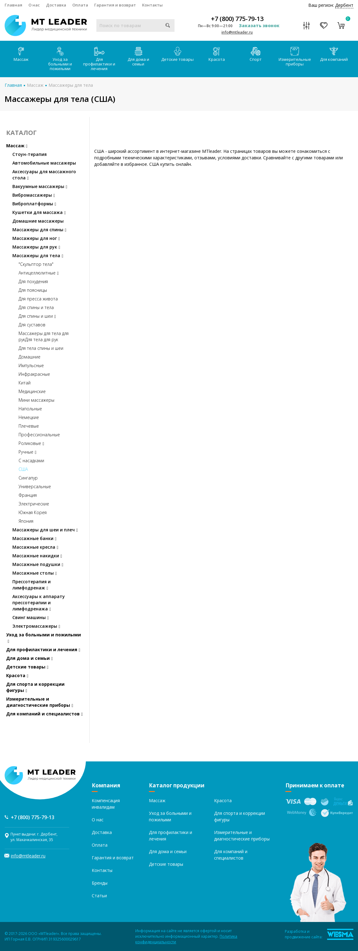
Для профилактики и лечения (99, 59)
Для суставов (32, 325)
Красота (216, 54)
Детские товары (177, 54)
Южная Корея (33, 512)
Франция (28, 495)
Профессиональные (39, 435)
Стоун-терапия (29, 154)
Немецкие (29, 417)
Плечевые (29, 426)
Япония (26, 521)
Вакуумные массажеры (39, 186)
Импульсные (31, 365)
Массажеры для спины (39, 230)
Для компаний (334, 54)
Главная (13, 5)
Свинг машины (30, 617)
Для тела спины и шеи (41, 348)
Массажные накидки (37, 556)
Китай (25, 383)
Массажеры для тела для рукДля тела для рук (44, 336)
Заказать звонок (259, 25)
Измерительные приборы (295, 57)
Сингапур (28, 478)
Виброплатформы (34, 204)
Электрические (34, 504)
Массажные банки (34, 538)
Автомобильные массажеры (44, 163)
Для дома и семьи (138, 57)
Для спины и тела (36, 307)
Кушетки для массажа (39, 212)
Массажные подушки (37, 564)
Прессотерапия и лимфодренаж (31, 585)
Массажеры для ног (36, 238)
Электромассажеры (36, 626)
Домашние (29, 357)
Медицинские (32, 391)
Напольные (30, 409)
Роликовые (31, 443)
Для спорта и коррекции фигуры (35, 687)
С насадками (31, 460)
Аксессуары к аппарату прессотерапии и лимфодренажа (38, 602)
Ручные (27, 452)
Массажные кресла (35, 547)
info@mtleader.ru (237, 32)
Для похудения (33, 281)
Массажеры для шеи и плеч (45, 530)
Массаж (21, 54)
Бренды (99, 883)
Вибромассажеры (33, 195)
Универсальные (35, 486)
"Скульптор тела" (36, 264)
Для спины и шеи (37, 316)
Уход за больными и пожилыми (60, 59)
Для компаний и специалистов (44, 714)
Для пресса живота (38, 299)
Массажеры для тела (70, 85)
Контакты (152, 5)
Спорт (256, 54)
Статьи (99, 896)
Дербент (344, 5)
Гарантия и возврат (115, 5)
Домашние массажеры (38, 221)
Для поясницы (33, 290)
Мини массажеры (36, 400)
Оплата (80, 5)
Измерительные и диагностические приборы (39, 702)
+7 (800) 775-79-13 (237, 19)
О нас (34, 5)
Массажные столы (34, 573)
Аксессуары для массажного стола (44, 175)
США (23, 469)
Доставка (56, 5)
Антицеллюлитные (39, 273)
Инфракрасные (34, 374)
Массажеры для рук (36, 247)
